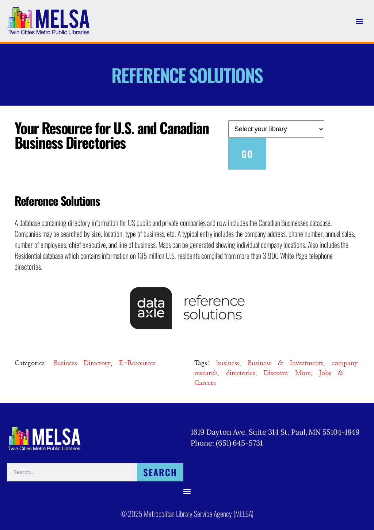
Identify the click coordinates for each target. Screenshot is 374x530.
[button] (360, 21)
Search (160, 472)
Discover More (287, 373)
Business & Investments (285, 363)
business (228, 363)
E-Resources (137, 363)
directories (241, 373)
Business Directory (82, 363)
